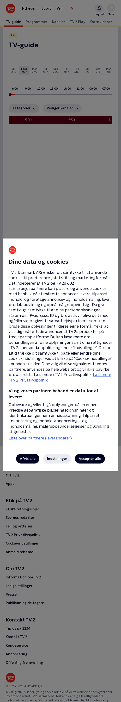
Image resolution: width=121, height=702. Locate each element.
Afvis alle (28, 459)
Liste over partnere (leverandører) (40, 438)
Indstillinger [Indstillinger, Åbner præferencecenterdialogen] (57, 459)
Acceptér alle (90, 459)
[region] (60, 351)
